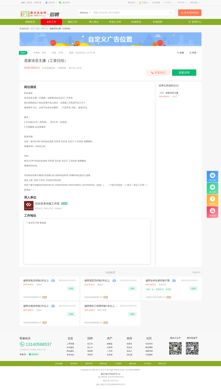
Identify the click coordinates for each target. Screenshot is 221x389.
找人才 (90, 347)
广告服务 (118, 364)
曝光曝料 (149, 347)
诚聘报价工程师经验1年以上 (99, 306)
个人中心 (167, 3)
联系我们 (74, 364)
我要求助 (149, 351)
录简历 (90, 355)
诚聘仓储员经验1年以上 (36, 306)
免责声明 (88, 364)
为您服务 (149, 355)
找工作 (90, 344)
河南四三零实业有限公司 (156, 297)
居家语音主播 (172, 93)
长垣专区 (149, 344)
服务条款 (132, 364)
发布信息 (70, 355)
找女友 (129, 347)
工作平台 (180, 3)
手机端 (144, 3)
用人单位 (94, 22)
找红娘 (129, 355)
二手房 (109, 351)
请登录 (29, 3)
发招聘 (90, 351)
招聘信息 (103, 364)
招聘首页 (30, 22)
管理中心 (196, 22)
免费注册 (37, 3)
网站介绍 (162, 364)
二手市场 (70, 344)
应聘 (71, 288)
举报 (194, 52)
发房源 (109, 355)
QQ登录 (51, 3)
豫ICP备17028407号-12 (110, 374)
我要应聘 (184, 72)
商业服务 (70, 351)
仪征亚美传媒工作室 (47, 203)
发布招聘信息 (191, 12)
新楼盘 (109, 344)
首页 (32, 29)
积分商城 (156, 3)
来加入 (129, 351)
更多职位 (196, 272)
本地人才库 (115, 22)
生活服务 (70, 347)
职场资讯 (136, 22)
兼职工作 (72, 22)
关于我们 (147, 364)
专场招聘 (157, 22)
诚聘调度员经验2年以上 (97, 280)
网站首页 (131, 3)
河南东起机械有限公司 (32, 297)
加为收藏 (58, 364)
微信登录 (66, 3)
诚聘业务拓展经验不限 (158, 280)
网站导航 (194, 3)
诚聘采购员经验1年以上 (36, 280)
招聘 (37, 29)
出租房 (109, 347)
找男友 (129, 344)
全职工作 (51, 22)
